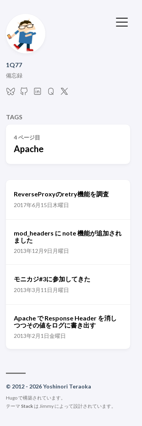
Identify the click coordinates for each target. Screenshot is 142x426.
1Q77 (14, 64)
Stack (27, 406)
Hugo (11, 398)
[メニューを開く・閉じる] (122, 21)
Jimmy (46, 406)
